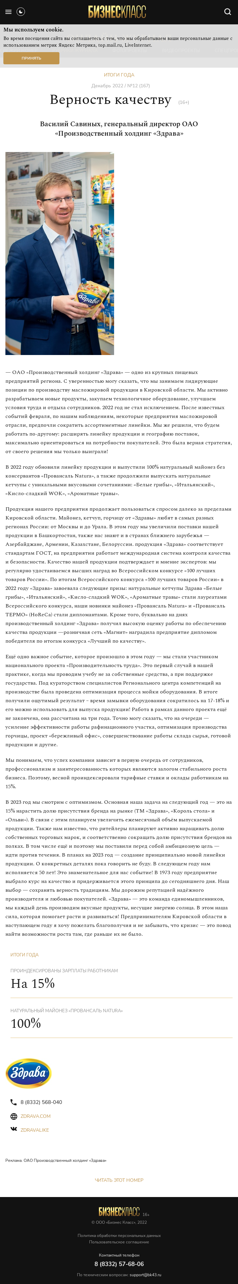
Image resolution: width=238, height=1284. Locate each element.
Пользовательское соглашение (119, 1242)
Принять (31, 58)
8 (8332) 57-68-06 (119, 1264)
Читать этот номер (119, 1180)
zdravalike (35, 1130)
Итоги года (119, 75)
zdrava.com (36, 1116)
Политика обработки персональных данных (119, 1235)
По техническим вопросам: (119, 1275)
